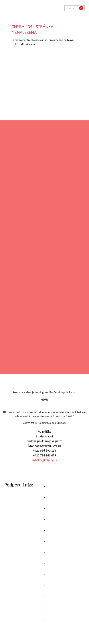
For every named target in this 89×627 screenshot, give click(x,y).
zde (33, 44)
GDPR (44, 399)
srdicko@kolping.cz (44, 460)
